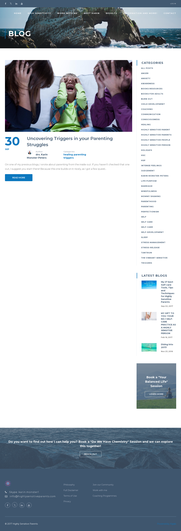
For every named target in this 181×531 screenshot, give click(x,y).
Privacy (67, 501)
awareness (148, 83)
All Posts (147, 68)
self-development (152, 232)
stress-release (150, 247)
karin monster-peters (154, 176)
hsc (143, 155)
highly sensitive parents (156, 135)
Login (173, 3)
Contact (170, 13)
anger (145, 73)
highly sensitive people (155, 140)
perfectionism (150, 212)
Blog (19, 33)
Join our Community (103, 484)
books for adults (152, 94)
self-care (147, 227)
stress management (153, 242)
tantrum (146, 253)
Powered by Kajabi (166, 524)
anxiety (145, 78)
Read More (18, 177)
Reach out (90, 454)
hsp (143, 160)
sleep (144, 237)
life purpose (149, 181)
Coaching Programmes (105, 496)
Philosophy (69, 484)
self (143, 217)
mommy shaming (151, 196)
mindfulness (149, 191)
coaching (147, 109)
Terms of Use (70, 496)
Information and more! (140, 13)
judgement (148, 171)
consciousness (150, 119)
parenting (80, 154)
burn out (147, 99)
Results (111, 13)
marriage (146, 186)
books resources (151, 89)
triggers (68, 157)
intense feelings (151, 165)
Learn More (156, 394)
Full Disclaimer (70, 490)
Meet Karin (92, 13)
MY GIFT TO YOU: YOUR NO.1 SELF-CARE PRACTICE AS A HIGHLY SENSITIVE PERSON (168, 323)
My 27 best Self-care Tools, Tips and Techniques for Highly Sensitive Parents (167, 292)
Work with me (67, 13)
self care (147, 222)
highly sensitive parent (155, 130)
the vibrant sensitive (154, 258)
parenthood (148, 201)
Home (17, 13)
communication (151, 114)
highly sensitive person (155, 145)
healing (68, 154)
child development (153, 104)
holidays (146, 150)
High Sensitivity (39, 13)
